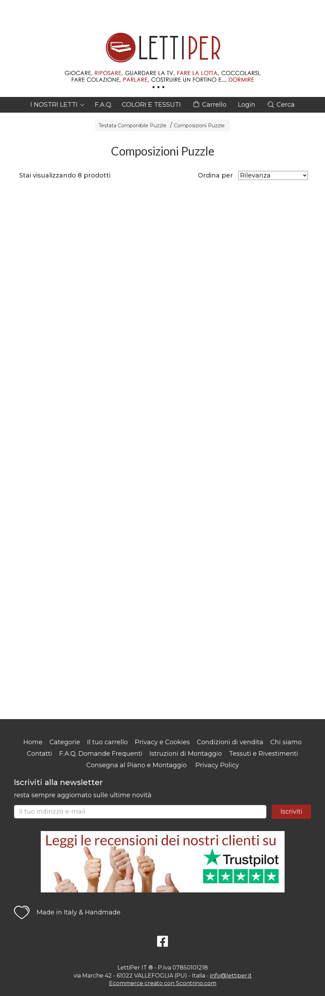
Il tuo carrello (107, 742)
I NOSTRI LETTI (57, 104)
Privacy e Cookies (162, 742)
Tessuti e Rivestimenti (263, 753)
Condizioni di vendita (230, 742)
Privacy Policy (217, 765)
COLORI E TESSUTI (151, 104)
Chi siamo (286, 742)
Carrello (209, 104)
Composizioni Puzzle (199, 125)
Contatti (39, 753)
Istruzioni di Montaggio (185, 753)
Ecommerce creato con (162, 983)
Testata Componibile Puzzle (133, 125)
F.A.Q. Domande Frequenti (100, 753)
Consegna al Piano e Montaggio (136, 765)
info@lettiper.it (231, 975)
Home (32, 742)
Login (246, 104)
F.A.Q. (103, 104)
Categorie (64, 742)
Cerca (281, 104)
